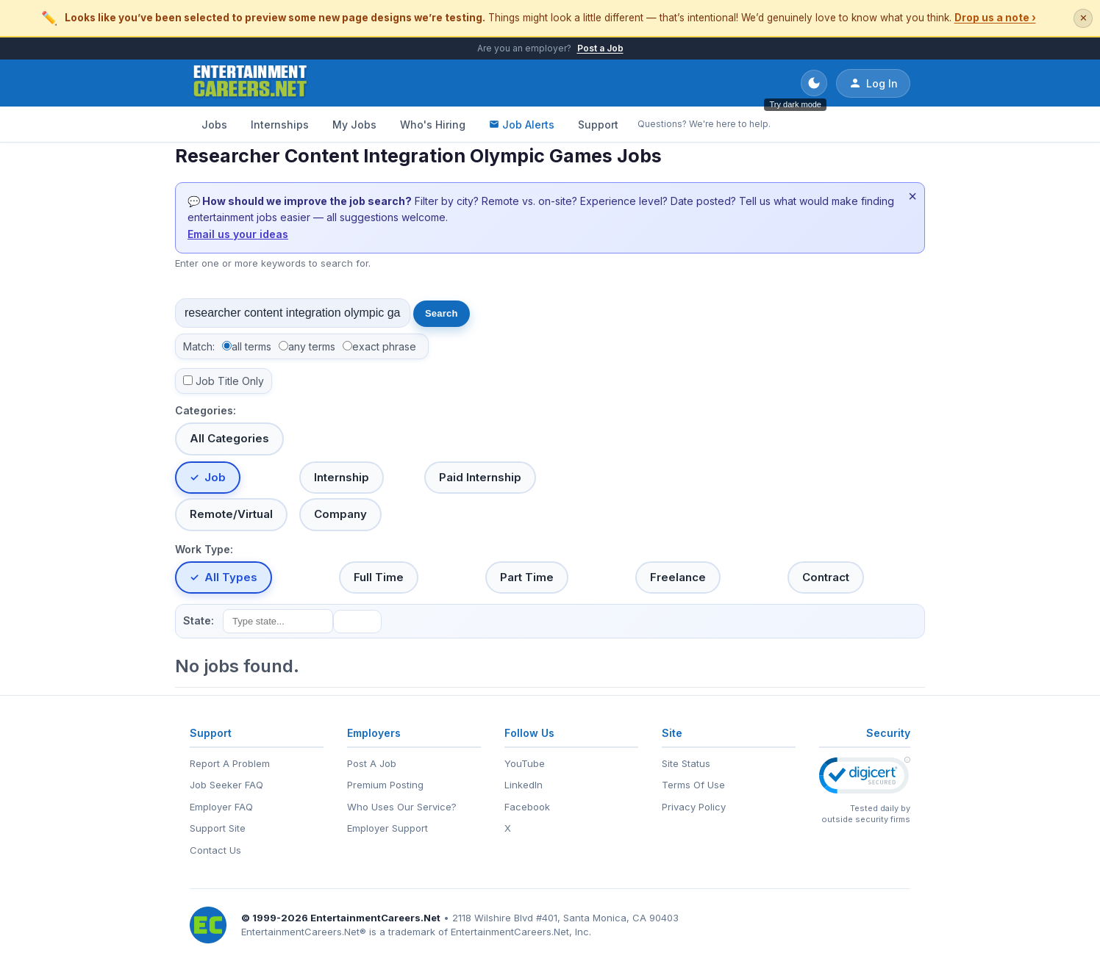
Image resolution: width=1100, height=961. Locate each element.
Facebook (527, 807)
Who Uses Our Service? (402, 807)
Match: (199, 346)
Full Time (379, 577)
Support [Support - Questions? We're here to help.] (598, 124)
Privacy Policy (694, 807)
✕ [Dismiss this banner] (1083, 18)
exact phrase (384, 346)
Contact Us (215, 850)
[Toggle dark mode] (814, 83)
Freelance (678, 577)
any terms (311, 346)
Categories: (205, 410)
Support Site (218, 828)
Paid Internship (480, 477)
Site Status (686, 763)
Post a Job (600, 48)
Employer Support (387, 828)
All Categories (229, 438)
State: (198, 620)
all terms (251, 346)
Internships (280, 124)
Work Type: (204, 549)
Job (215, 477)
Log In (873, 83)
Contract (825, 577)
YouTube (524, 763)
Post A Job (371, 763)
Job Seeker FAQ (226, 785)
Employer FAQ (221, 807)
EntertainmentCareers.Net (375, 918)
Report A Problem (230, 763)
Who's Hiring (432, 124)
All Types (230, 577)
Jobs (214, 124)
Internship (341, 477)
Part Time (527, 577)
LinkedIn (523, 785)
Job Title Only (230, 381)
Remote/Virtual (231, 514)
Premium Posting (385, 785)
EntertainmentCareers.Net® (303, 931)
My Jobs (354, 124)
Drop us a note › (995, 18)
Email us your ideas (238, 234)
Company (340, 514)
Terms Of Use (693, 785)
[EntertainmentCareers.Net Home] (250, 83)
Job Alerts (521, 124)
